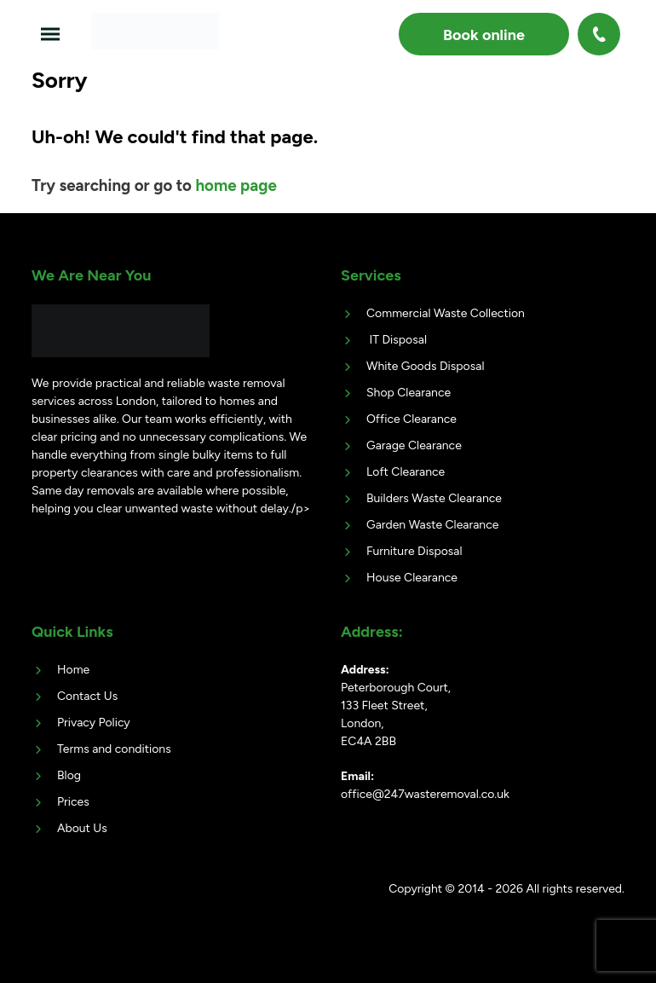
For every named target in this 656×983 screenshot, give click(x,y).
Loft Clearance (405, 472)
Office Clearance (411, 419)
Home (73, 669)
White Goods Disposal (425, 366)
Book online (484, 35)
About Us (82, 828)
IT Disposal (396, 339)
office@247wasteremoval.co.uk (425, 794)
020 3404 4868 (601, 34)
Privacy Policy (93, 722)
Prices (73, 802)
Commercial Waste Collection (445, 313)
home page (235, 185)
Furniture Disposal (414, 551)
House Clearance (411, 577)
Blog (69, 775)
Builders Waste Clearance (434, 498)
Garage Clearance (414, 445)
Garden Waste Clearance (432, 525)
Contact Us (87, 696)
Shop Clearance (408, 392)
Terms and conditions (114, 749)
